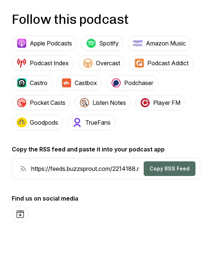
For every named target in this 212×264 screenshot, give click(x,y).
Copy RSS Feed (170, 168)
